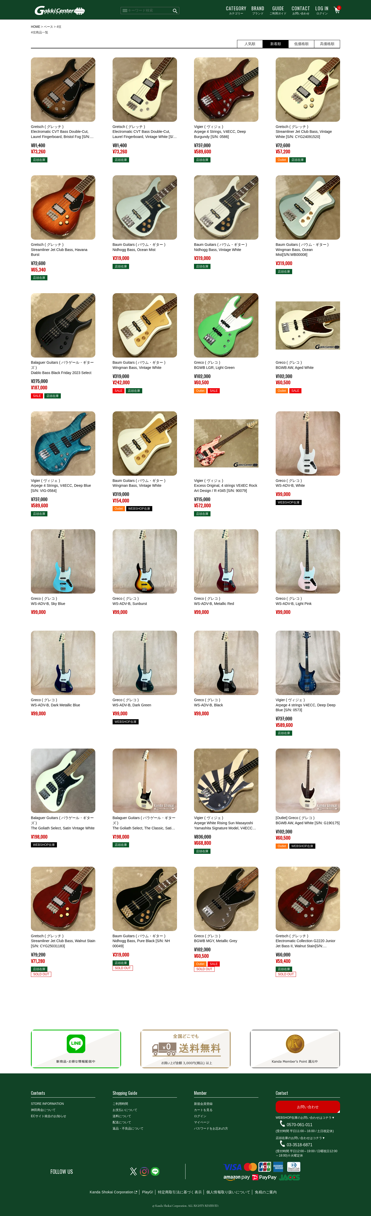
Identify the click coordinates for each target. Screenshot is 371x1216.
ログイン (321, 10)
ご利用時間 (120, 1104)
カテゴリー (236, 10)
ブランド (257, 10)
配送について (122, 1122)
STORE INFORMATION (47, 1104)
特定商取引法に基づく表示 (180, 1192)
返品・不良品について (128, 1128)
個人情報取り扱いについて (228, 1192)
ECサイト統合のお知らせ (48, 1116)
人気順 (249, 44)
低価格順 (301, 44)
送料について (122, 1116)
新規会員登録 (203, 1104)
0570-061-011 (300, 1125)
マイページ (201, 1122)
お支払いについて (125, 1110)
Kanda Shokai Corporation (111, 1192)
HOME (35, 27)
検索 (175, 10)
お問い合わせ (301, 10)
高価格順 (327, 44)
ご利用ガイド (277, 10)
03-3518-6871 (300, 1145)
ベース (48, 27)
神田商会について (43, 1110)
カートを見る (203, 1110)
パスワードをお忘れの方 (211, 1128)
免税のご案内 (266, 1192)
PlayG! (147, 1192)
